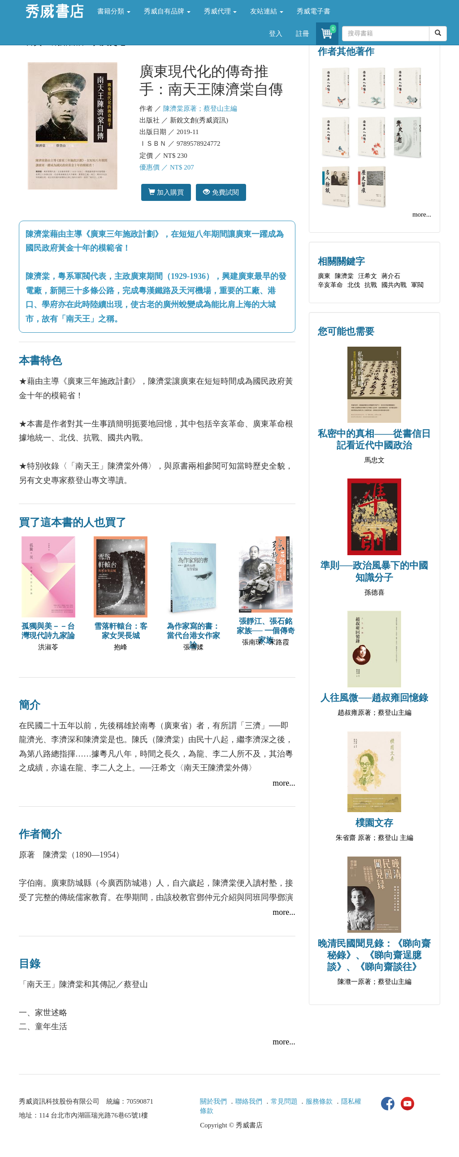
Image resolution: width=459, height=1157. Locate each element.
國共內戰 (394, 285)
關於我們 (213, 1101)
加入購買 (166, 192)
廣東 (324, 276)
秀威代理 (220, 11)
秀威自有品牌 (167, 11)
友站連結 (266, 11)
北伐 (353, 285)
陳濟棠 (344, 276)
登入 (275, 33)
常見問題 (284, 1101)
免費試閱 (220, 192)
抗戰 (370, 285)
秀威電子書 (313, 11)
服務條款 (319, 1101)
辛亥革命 (330, 285)
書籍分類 (113, 11)
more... (284, 783)
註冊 (302, 33)
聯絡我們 (248, 1101)
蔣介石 (390, 276)
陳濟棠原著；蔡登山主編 (200, 108)
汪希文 (367, 276)
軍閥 (417, 285)
